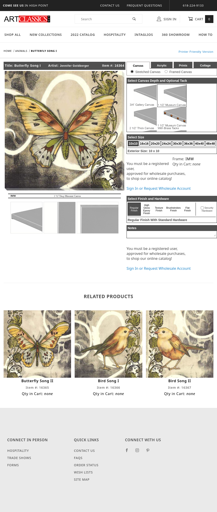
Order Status (86, 465)
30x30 (177, 143)
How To (205, 34)
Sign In (166, 19)
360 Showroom (176, 34)
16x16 (144, 143)
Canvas (138, 65)
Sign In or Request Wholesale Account (159, 188)
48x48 (210, 143)
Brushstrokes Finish (173, 209)
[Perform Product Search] (134, 18)
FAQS (78, 458)
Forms (13, 465)
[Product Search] (101, 18)
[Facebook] (128, 452)
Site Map (82, 479)
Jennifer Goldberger (74, 65)
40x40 (199, 143)
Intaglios (144, 34)
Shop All (13, 34)
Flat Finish (187, 209)
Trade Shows (19, 458)
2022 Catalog (83, 34)
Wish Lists (83, 472)
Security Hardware (207, 209)
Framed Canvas (180, 72)
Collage (205, 65)
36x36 (188, 143)
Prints (183, 65)
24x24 (166, 143)
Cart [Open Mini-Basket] (200, 19)
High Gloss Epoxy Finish (146, 209)
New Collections (46, 34)
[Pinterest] (149, 452)
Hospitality (115, 34)
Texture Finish (159, 209)
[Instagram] (139, 452)
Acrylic (161, 65)
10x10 (133, 143)
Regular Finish (134, 209)
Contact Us (110, 5)
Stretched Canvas (147, 72)
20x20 (155, 143)
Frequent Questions (144, 5)
